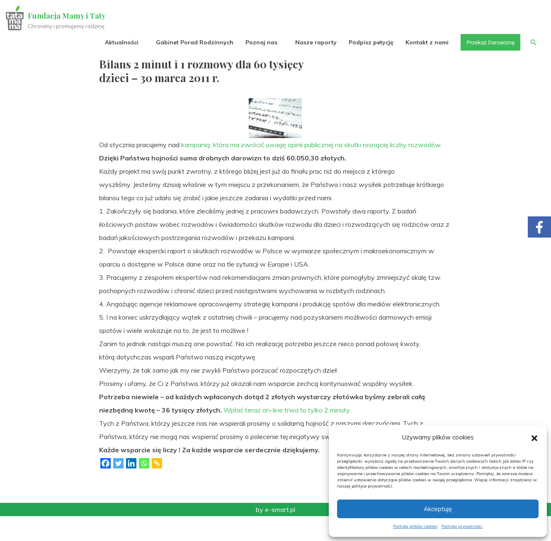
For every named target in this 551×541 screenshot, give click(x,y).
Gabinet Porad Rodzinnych (193, 42)
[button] (534, 437)
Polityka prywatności (462, 526)
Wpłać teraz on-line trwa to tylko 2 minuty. (287, 435)
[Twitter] (118, 488)
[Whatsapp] (144, 488)
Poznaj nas (260, 42)
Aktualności (120, 42)
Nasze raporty (314, 42)
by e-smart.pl (275, 534)
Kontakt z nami (425, 42)
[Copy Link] (157, 488)
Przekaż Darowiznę (489, 42)
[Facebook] (105, 488)
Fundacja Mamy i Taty (67, 16)
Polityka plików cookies (415, 526)
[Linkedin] (131, 488)
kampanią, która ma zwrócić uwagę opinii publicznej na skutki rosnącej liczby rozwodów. (311, 169)
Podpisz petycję (369, 42)
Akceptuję (438, 509)
